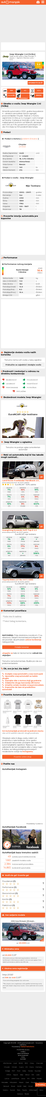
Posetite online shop (22, 757)
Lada (37, 1075)
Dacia (32, 1067)
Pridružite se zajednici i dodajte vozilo (23, 365)
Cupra (21, 1067)
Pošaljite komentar (22, 647)
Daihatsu (39, 1067)
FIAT (13, 1071)
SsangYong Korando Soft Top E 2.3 (19, 530)
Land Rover (15, 1078)
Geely (24, 1071)
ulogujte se (7, 653)
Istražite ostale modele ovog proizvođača (24, 685)
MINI (33, 1078)
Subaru (5, 1090)
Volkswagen (33, 1090)
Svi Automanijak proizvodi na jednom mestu (22, 731)
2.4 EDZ (22, 147)
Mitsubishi (13, 1082)
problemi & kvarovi (29, 139)
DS (27, 1067)
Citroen (14, 1067)
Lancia (7, 1078)
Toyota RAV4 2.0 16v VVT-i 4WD (17, 579)
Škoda (27, 1094)
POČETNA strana (23, 1050)
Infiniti (9, 1075)
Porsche (42, 1082)
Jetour (27, 1075)
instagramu (27, 751)
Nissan (21, 1082)
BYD (26, 1063)
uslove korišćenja (33, 640)
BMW (21, 1063)
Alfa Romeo (7, 1063)
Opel (27, 1082)
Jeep (21, 1075)
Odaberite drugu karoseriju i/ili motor (22, 683)
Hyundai (38, 1071)
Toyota (24, 1090)
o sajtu (23, 1051)
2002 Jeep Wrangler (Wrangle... (23, 921)
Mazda (39, 1078)
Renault (6, 1086)
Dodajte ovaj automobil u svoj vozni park (24, 674)
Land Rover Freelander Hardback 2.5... (21, 480)
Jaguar (15, 1075)
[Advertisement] (23, 23)
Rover (13, 1086)
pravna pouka (23, 1055)
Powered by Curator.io (34, 823)
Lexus (23, 1078)
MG (28, 1078)
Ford (18, 1071)
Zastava (20, 1094)
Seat (24, 1086)
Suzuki (12, 1090)
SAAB (19, 1086)
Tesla (18, 1090)
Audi (15, 1063)
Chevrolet (39, 1063)
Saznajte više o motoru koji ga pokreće (23, 680)
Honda (30, 1071)
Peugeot (34, 1082)
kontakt (23, 1059)
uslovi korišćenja (23, 1053)
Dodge (7, 1071)
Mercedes (4, 1082)
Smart (30, 1086)
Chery (32, 1063)
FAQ (23, 1057)
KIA (33, 1075)
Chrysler (7, 1067)
